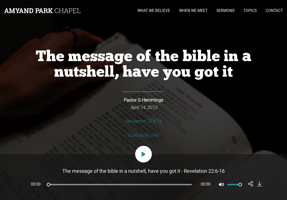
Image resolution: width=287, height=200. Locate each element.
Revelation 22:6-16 (143, 121)
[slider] (119, 184)
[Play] (143, 154)
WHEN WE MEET (193, 11)
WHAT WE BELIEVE (153, 11)
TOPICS (250, 11)
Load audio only (143, 135)
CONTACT (274, 11)
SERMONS (225, 11)
